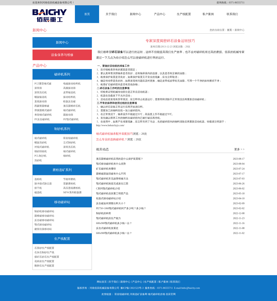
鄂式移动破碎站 (43, 224)
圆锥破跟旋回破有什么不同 (111, 173)
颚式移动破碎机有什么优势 (111, 163)
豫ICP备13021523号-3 (132, 288)
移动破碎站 (62, 202)
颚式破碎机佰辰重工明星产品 (112, 193)
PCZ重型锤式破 (42, 83)
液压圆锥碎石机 (72, 106)
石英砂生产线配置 (44, 248)
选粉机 (38, 179)
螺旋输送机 (40, 97)
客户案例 (208, 14)
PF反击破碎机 (42, 119)
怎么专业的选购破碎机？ (111, 139)
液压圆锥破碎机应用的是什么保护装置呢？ (119, 158)
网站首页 (102, 281)
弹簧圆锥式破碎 (43, 110)
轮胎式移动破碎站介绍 (108, 198)
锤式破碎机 (69, 110)
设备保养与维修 (62, 55)
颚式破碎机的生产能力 (108, 218)
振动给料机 (69, 97)
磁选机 (38, 192)
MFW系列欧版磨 (72, 192)
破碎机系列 (62, 74)
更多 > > (239, 149)
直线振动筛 (40, 101)
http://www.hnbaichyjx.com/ (110, 125)
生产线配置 (184, 14)
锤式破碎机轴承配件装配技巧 (114, 133)
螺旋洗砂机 (40, 142)
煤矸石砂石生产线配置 (46, 257)
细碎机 (67, 155)
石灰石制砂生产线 (44, 252)
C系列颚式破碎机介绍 (108, 188)
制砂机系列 (62, 129)
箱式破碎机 (40, 138)
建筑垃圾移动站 (43, 229)
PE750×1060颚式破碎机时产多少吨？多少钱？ (121, 208)
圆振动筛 (68, 114)
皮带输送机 (69, 92)
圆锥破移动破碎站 (44, 215)
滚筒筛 (38, 88)
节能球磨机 (69, 179)
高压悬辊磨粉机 (72, 188)
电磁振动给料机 (72, 83)
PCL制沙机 (40, 155)
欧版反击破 (69, 101)
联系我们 (232, 14)
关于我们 (111, 14)
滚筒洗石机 (40, 92)
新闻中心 (135, 14)
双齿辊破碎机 (70, 138)
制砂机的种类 (103, 213)
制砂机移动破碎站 (44, 211)
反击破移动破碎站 (44, 220)
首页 (87, 14)
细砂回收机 (40, 151)
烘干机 (38, 188)
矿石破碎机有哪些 (106, 168)
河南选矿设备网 (138, 294)
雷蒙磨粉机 (69, 183)
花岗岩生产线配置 (44, 261)
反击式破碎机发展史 (107, 228)
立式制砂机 (69, 142)
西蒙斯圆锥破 (41, 106)
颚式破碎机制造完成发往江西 (112, 183)
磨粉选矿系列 (62, 170)
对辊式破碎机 (41, 147)
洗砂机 (38, 160)
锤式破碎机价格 (156, 294)
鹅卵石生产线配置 (44, 265)
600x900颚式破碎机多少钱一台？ (114, 223)
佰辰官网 (171, 294)
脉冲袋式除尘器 (43, 183)
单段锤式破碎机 (43, 114)
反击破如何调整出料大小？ (111, 203)
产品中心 (159, 14)
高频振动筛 (69, 88)
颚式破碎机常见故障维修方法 (112, 178)
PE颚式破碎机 (70, 119)
